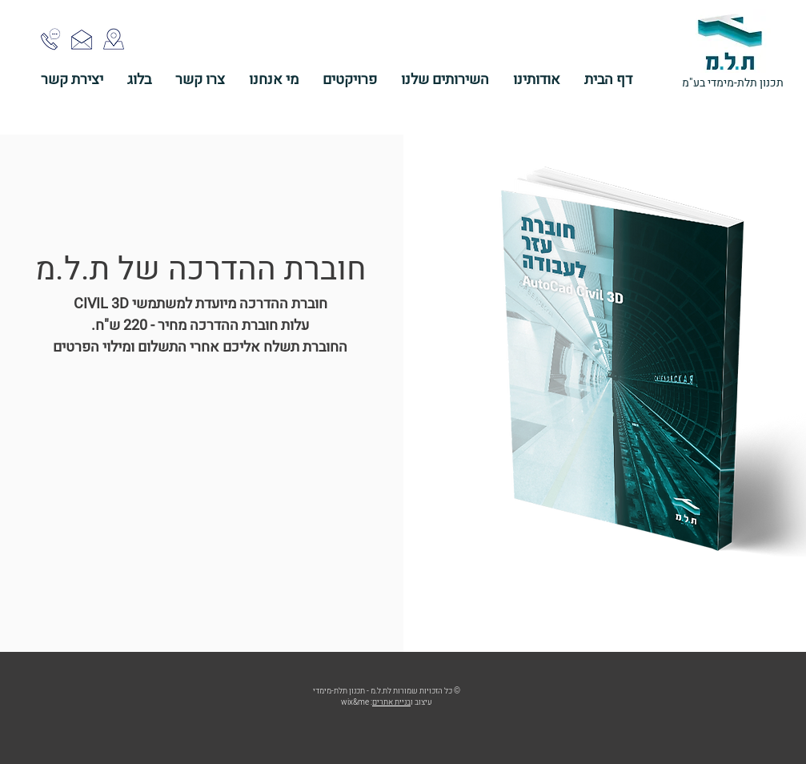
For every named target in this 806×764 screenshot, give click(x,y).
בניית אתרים (391, 702)
